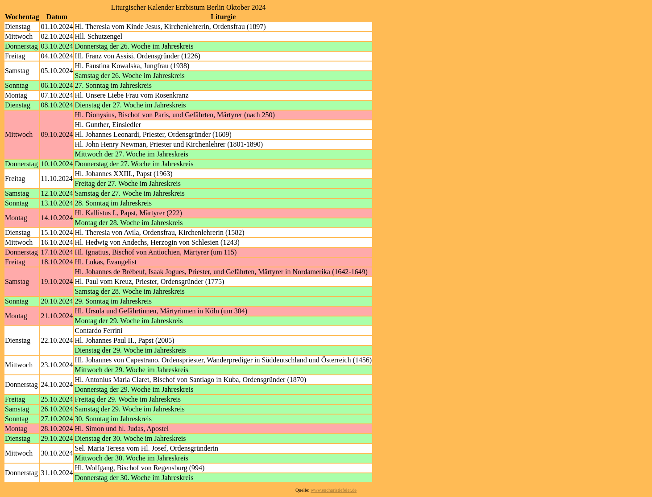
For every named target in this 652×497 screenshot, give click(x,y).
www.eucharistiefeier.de (334, 490)
